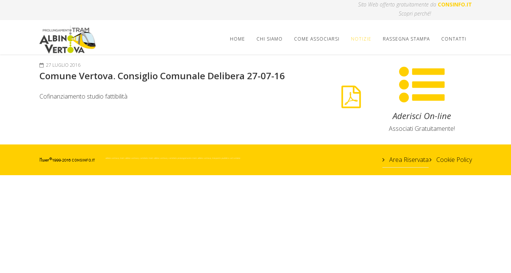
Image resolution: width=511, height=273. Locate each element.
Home (237, 39)
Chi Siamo (269, 39)
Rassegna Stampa (406, 39)
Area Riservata (408, 159)
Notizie (361, 39)
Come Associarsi (317, 39)
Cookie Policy (453, 159)
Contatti (453, 39)
